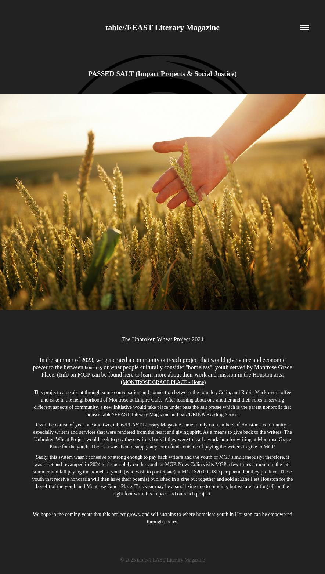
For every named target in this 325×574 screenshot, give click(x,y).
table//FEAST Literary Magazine (162, 27)
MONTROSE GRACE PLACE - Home (163, 382)
